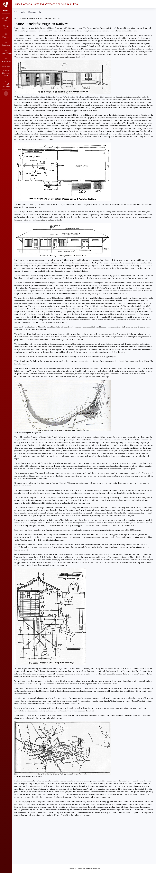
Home (4, 11)
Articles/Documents (11, 51)
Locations (7, 38)
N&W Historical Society (12, 61)
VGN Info (7, 25)
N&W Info (7, 19)
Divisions (7, 32)
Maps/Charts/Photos (11, 44)
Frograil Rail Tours (10, 67)
